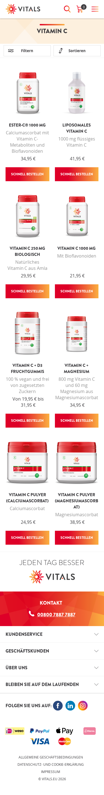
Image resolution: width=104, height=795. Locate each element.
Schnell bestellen (27, 174)
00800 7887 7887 (52, 614)
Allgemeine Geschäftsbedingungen (51, 757)
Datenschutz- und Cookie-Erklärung (50, 764)
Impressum (50, 771)
